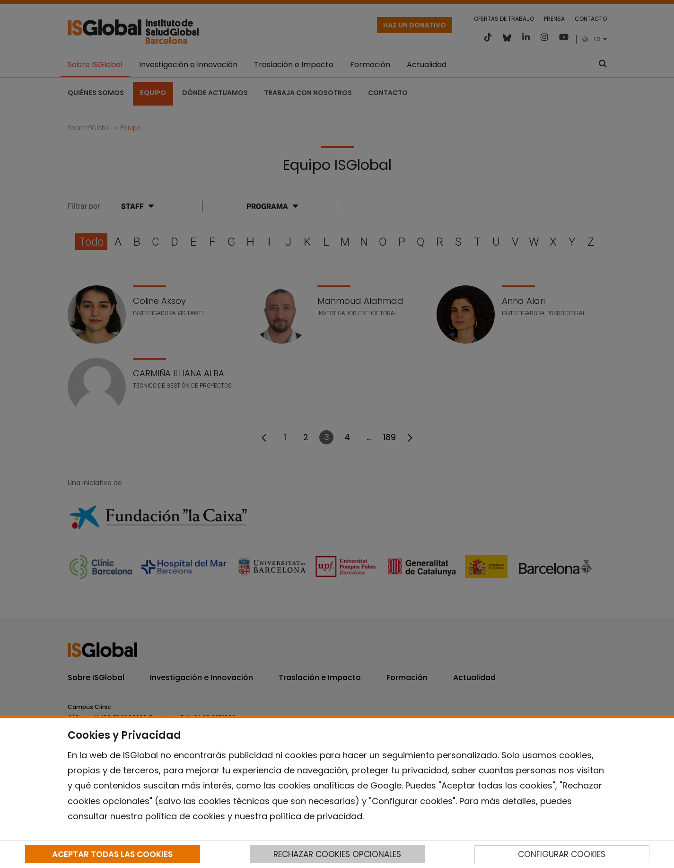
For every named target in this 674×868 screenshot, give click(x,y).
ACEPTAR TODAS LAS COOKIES (112, 854)
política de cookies (185, 816)
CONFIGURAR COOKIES (561, 854)
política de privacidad (316, 816)
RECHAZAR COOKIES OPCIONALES (337, 854)
